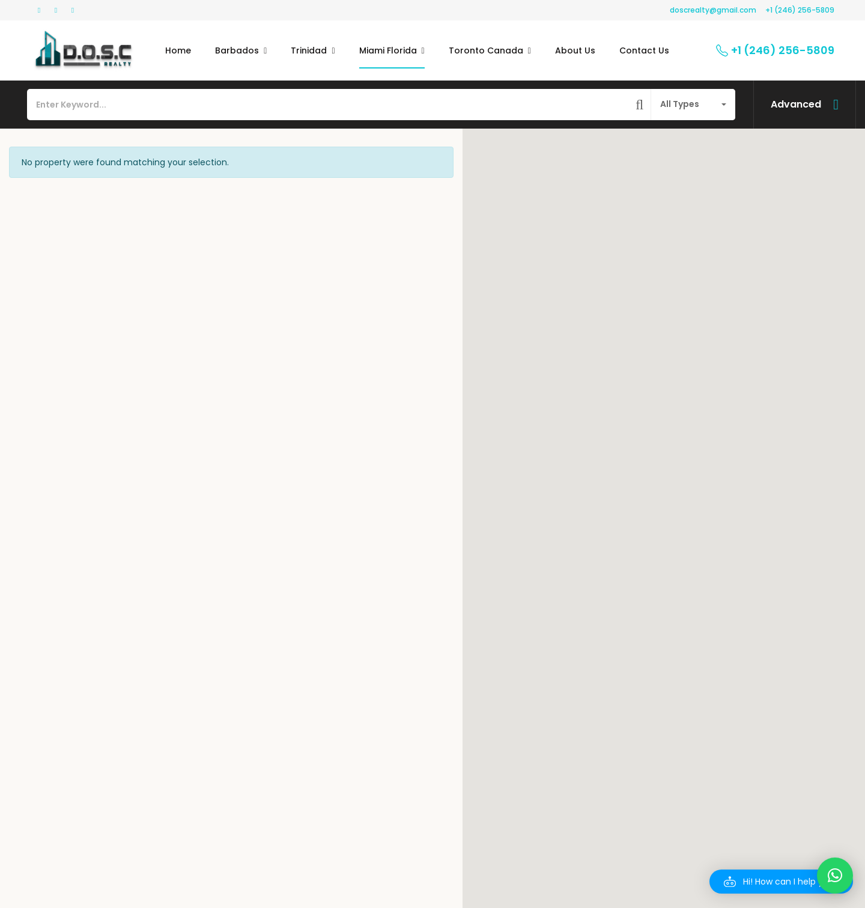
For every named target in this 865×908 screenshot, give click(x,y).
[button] (781, 882)
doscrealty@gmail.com (713, 10)
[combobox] (693, 104)
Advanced (796, 104)
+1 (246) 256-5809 (799, 10)
